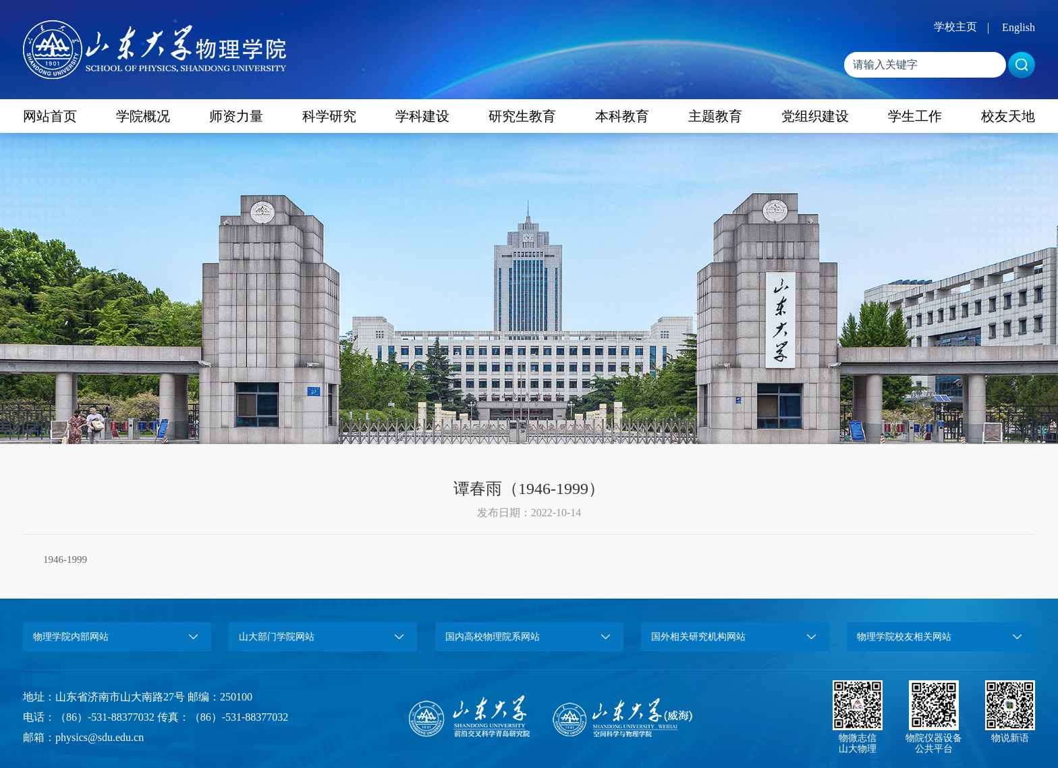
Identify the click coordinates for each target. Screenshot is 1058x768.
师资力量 (236, 116)
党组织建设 (815, 116)
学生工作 (915, 116)
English (1018, 27)
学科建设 (422, 116)
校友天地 (1008, 116)
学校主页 (955, 26)
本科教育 (622, 116)
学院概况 (143, 116)
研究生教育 (522, 116)
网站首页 (50, 116)
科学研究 (329, 116)
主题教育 (715, 116)
